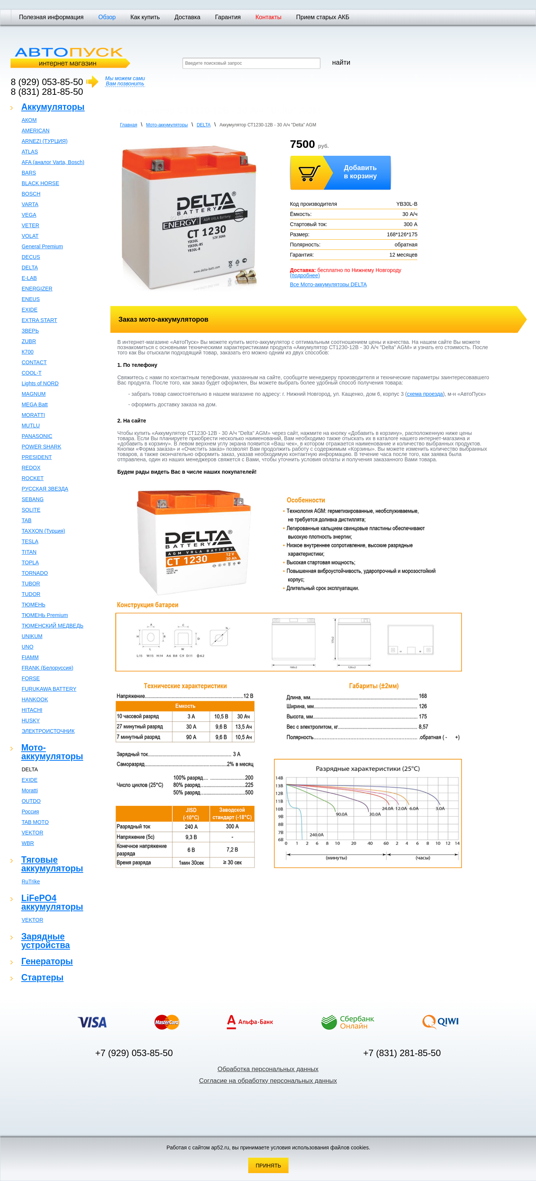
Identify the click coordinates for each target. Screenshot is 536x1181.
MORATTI (33, 415)
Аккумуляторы (52, 107)
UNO (27, 647)
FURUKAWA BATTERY (48, 689)
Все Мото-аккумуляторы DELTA (328, 284)
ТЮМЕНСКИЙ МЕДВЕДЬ (52, 626)
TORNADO (34, 573)
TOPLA (30, 562)
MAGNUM (33, 394)
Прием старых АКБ (322, 17)
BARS (28, 173)
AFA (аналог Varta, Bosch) (52, 162)
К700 (27, 352)
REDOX (30, 468)
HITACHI (31, 710)
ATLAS (29, 152)
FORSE (30, 678)
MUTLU (30, 426)
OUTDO (31, 801)
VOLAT (29, 236)
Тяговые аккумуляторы (52, 864)
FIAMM (29, 657)
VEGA (28, 215)
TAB (26, 520)
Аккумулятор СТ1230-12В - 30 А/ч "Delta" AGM (268, 125)
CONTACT (34, 362)
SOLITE (30, 510)
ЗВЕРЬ (30, 331)
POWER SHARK (41, 447)
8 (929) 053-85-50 (47, 82)
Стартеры (42, 977)
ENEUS (30, 299)
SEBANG (32, 499)
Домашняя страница (509, 4)
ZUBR (28, 341)
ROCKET (32, 478)
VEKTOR (32, 833)
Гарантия (228, 17)
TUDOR (30, 594)
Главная (128, 125)
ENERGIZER (36, 289)
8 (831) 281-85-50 (47, 92)
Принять (268, 1166)
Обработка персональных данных (267, 1069)
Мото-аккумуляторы (52, 752)
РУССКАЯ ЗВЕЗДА (44, 489)
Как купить (145, 17)
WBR (27, 843)
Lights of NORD (39, 383)
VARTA (29, 204)
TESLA (29, 541)
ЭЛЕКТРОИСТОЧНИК (48, 731)
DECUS (30, 257)
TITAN (28, 552)
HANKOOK (34, 699)
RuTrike (30, 882)
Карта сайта (526, 4)
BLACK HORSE (40, 183)
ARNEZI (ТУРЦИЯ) (44, 141)
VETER (30, 225)
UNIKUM (31, 636)
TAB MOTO (35, 822)
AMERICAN (35, 131)
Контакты (268, 17)
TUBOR (30, 584)
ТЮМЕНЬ (33, 605)
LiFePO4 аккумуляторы (52, 902)
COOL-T (31, 373)
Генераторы (47, 961)
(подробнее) (305, 275)
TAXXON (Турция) (43, 531)
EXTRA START (39, 320)
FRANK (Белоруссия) (47, 668)
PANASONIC (36, 436)
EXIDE (29, 310)
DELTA (29, 267)
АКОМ (29, 120)
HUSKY (30, 720)
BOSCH (30, 194)
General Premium (42, 246)
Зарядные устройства (45, 941)
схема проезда (425, 394)
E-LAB (29, 278)
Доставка (187, 17)
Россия (30, 812)
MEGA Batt (34, 404)
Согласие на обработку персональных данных (268, 1081)
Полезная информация (51, 17)
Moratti (29, 790)
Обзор (107, 17)
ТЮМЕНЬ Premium (44, 615)
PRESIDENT (36, 457)
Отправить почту (517, 4)
